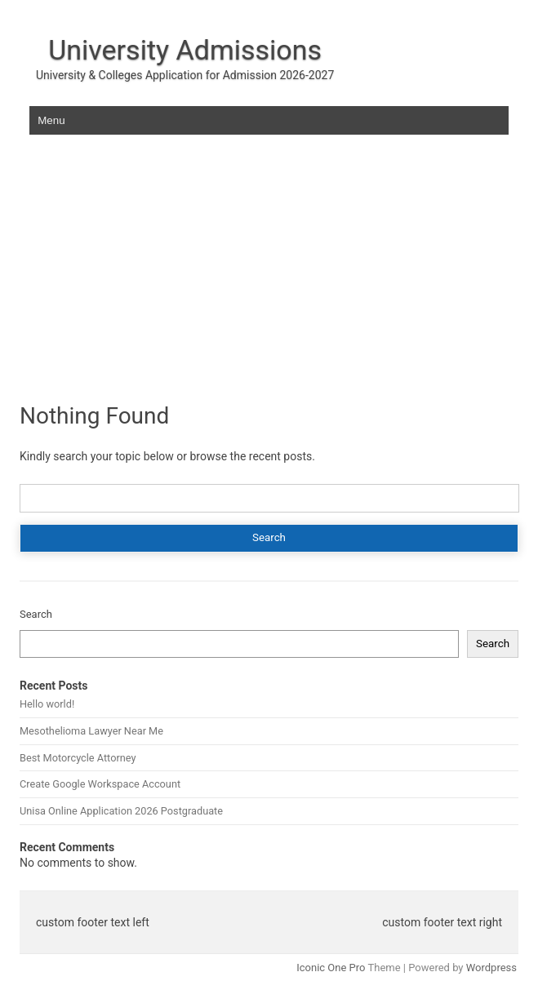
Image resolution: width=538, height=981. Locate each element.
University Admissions (185, 49)
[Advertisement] (269, 276)
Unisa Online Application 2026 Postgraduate (121, 811)
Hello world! (47, 704)
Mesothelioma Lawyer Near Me (91, 731)
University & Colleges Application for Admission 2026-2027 (185, 75)
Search (36, 614)
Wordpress (491, 967)
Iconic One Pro (330, 967)
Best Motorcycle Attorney (78, 758)
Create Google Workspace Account (100, 784)
